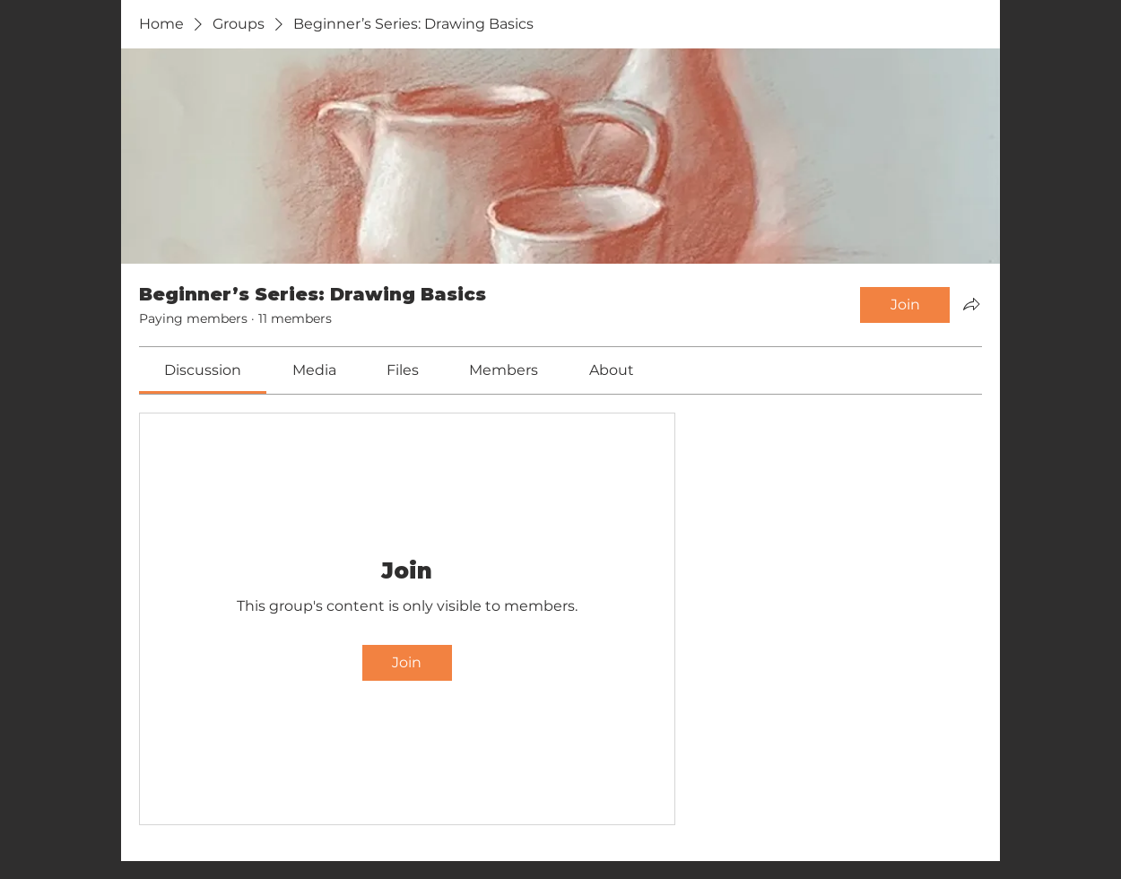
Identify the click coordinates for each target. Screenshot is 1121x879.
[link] (202, 370)
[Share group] (971, 304)
